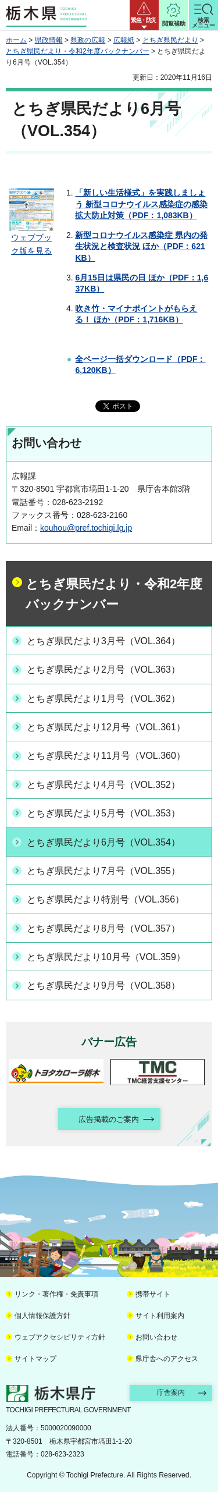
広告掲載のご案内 (108, 1119)
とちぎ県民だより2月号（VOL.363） (103, 669)
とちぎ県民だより (170, 40)
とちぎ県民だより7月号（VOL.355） (103, 871)
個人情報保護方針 (42, 1316)
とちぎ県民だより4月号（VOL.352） (103, 785)
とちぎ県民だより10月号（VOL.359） (106, 957)
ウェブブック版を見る (31, 239)
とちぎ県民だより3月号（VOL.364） (103, 641)
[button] (144, 15)
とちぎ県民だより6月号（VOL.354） (103, 842)
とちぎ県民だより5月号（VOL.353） (103, 813)
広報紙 (123, 40)
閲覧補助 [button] (173, 23)
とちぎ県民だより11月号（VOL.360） (106, 756)
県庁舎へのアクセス (166, 1359)
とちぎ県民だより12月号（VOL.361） (106, 727)
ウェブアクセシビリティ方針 (60, 1337)
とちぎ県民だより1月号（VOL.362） (103, 699)
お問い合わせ (156, 1337)
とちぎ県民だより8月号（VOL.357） (103, 928)
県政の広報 (87, 40)
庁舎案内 (171, 1392)
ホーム (16, 40)
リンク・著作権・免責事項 (56, 1294)
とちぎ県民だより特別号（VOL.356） (105, 899)
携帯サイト (152, 1294)
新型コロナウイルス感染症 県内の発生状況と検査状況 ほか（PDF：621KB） (141, 246)
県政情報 (49, 40)
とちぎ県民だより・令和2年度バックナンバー (77, 51)
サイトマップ (35, 1359)
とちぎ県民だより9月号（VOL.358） (103, 985)
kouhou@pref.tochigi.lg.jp (86, 527)
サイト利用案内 (159, 1316)
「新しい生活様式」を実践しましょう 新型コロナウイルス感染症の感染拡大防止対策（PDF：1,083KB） (141, 204)
